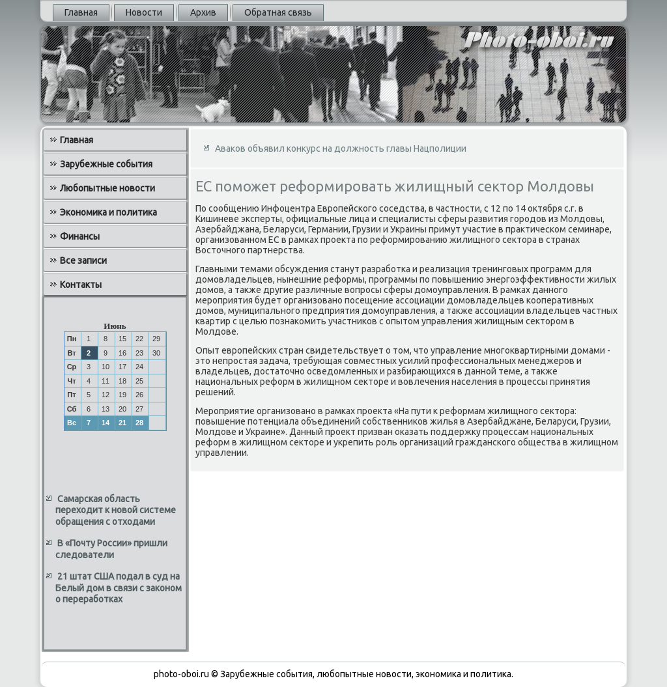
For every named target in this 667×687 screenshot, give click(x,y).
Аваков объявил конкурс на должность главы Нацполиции (340, 148)
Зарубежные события (106, 164)
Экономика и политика (108, 212)
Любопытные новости (107, 188)
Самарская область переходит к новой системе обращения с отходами (115, 510)
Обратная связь (278, 12)
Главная (81, 12)
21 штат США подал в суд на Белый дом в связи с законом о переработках (118, 587)
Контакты (81, 284)
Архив (203, 12)
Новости (144, 12)
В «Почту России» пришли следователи (111, 549)
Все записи (83, 260)
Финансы (80, 236)
